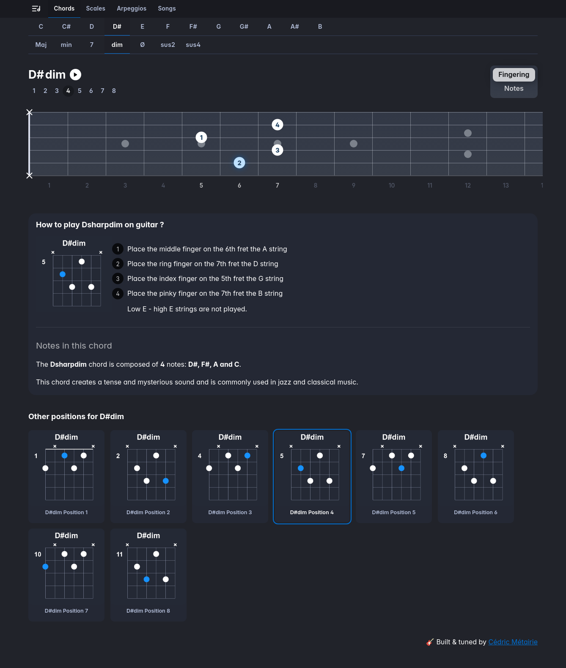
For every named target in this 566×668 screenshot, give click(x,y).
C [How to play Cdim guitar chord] (41, 26)
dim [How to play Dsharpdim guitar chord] (117, 44)
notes (514, 88)
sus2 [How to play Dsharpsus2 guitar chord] (168, 44)
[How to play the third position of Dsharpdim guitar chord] (57, 91)
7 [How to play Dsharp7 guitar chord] (92, 44)
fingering (513, 74)
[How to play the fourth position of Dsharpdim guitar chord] (68, 91)
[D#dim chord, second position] (148, 476)
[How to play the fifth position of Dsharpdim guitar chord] (79, 91)
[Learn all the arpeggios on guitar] (131, 9)
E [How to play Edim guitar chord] (142, 26)
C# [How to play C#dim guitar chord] (66, 26)
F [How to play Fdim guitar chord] (168, 26)
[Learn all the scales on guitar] (95, 9)
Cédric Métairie (513, 642)
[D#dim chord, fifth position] (394, 476)
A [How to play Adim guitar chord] (269, 26)
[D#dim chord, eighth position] (148, 575)
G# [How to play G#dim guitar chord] (244, 26)
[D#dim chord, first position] (66, 476)
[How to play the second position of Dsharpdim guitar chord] (45, 91)
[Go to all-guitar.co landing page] (36, 9)
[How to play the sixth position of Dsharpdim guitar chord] (91, 91)
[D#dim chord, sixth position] (476, 476)
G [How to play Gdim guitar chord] (218, 26)
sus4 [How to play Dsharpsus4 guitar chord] (193, 44)
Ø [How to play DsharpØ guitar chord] (142, 44)
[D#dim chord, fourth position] (312, 476)
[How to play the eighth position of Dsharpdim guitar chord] (114, 91)
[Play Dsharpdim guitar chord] (75, 74)
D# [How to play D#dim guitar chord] (117, 26)
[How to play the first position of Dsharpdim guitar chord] (34, 91)
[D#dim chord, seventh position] (66, 575)
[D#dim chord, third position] (230, 476)
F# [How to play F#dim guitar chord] (193, 26)
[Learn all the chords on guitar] (64, 9)
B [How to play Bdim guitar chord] (320, 26)
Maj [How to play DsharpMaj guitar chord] (41, 44)
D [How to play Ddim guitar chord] (92, 26)
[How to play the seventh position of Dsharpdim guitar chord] (102, 91)
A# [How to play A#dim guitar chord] (295, 26)
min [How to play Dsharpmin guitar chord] (66, 44)
